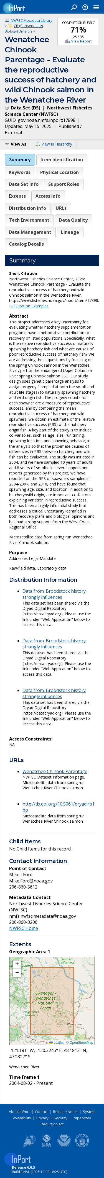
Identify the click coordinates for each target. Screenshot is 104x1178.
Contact (41, 1111)
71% (78, 29)
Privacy (42, 1117)
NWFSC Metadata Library (31, 20)
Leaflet (56, 1043)
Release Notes (65, 1111)
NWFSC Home (23, 928)
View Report (81, 41)
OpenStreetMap (81, 1043)
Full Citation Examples (29, 305)
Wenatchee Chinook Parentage (54, 771)
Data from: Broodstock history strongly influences (54, 594)
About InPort (19, 1111)
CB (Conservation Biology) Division (24, 28)
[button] (17, 964)
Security (60, 1117)
